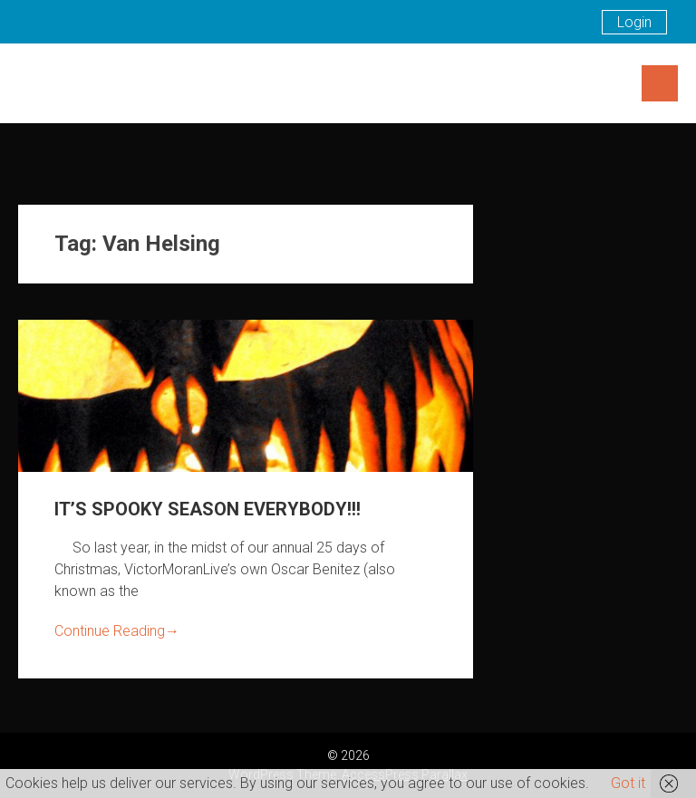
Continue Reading (116, 630)
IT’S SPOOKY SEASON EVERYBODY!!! (207, 509)
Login (634, 22)
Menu (660, 83)
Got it (628, 783)
